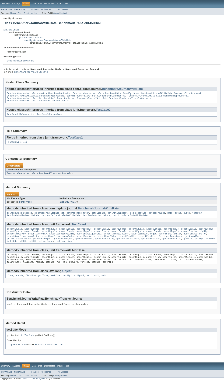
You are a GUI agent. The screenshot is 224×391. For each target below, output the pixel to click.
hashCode (56, 283)
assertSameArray (16, 239)
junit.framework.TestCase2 (31, 37)
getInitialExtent (118, 216)
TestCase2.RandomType (49, 117)
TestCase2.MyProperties (20, 117)
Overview (5, 3)
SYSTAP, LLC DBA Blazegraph (32, 388)
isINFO (22, 247)
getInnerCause (174, 241)
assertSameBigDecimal (61, 239)
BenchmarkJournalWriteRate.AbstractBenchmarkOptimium (38, 94)
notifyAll (78, 283)
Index (59, 3)
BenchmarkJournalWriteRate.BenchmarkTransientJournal (38, 103)
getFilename (98, 216)
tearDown (197, 216)
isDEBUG (210, 244)
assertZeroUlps (127, 241)
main (169, 216)
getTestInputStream (127, 244)
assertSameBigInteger (116, 239)
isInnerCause (45, 247)
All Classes (63, 9)
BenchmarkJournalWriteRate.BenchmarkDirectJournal (171, 94)
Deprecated (49, 3)
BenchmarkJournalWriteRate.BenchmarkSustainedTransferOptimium (114, 100)
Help (67, 3)
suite (187, 216)
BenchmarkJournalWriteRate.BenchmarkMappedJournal (158, 97)
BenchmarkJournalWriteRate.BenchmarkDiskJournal (35, 97)
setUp (178, 216)
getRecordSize (157, 216)
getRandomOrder (84, 244)
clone (10, 283)
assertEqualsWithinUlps (194, 236)
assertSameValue (86, 241)
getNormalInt (192, 241)
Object (67, 278)
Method (34, 13)
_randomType (14, 145)
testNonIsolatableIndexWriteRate (61, 219)
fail (161, 241)
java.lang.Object (11, 30)
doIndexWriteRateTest (19, 216)
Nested (13, 13)
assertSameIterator (170, 239)
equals (19, 283)
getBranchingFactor (78, 216)
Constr (26, 13)
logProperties (63, 247)
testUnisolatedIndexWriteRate (130, 219)
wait (89, 283)
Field (20, 13)
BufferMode (25, 205)
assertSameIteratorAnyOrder (23, 241)
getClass (43, 283)
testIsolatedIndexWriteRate (23, 219)
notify (67, 283)
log (25, 145)
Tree (40, 3)
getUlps (188, 244)
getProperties (138, 216)
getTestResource (150, 244)
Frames (34, 9)
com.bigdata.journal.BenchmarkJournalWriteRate (47, 40)
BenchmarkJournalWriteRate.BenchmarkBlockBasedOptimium (106, 94)
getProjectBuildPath (19, 244)
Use (34, 3)
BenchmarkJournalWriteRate (20, 61)
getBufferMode (67, 205)
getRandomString (104, 244)
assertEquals (14, 233)
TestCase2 (103, 112)
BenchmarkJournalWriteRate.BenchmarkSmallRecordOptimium (40, 100)
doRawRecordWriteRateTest (49, 216)
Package (16, 3)
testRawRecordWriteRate (96, 219)
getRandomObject (42, 244)
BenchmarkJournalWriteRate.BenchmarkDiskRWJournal (96, 97)
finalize (31, 283)
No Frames (46, 9)
